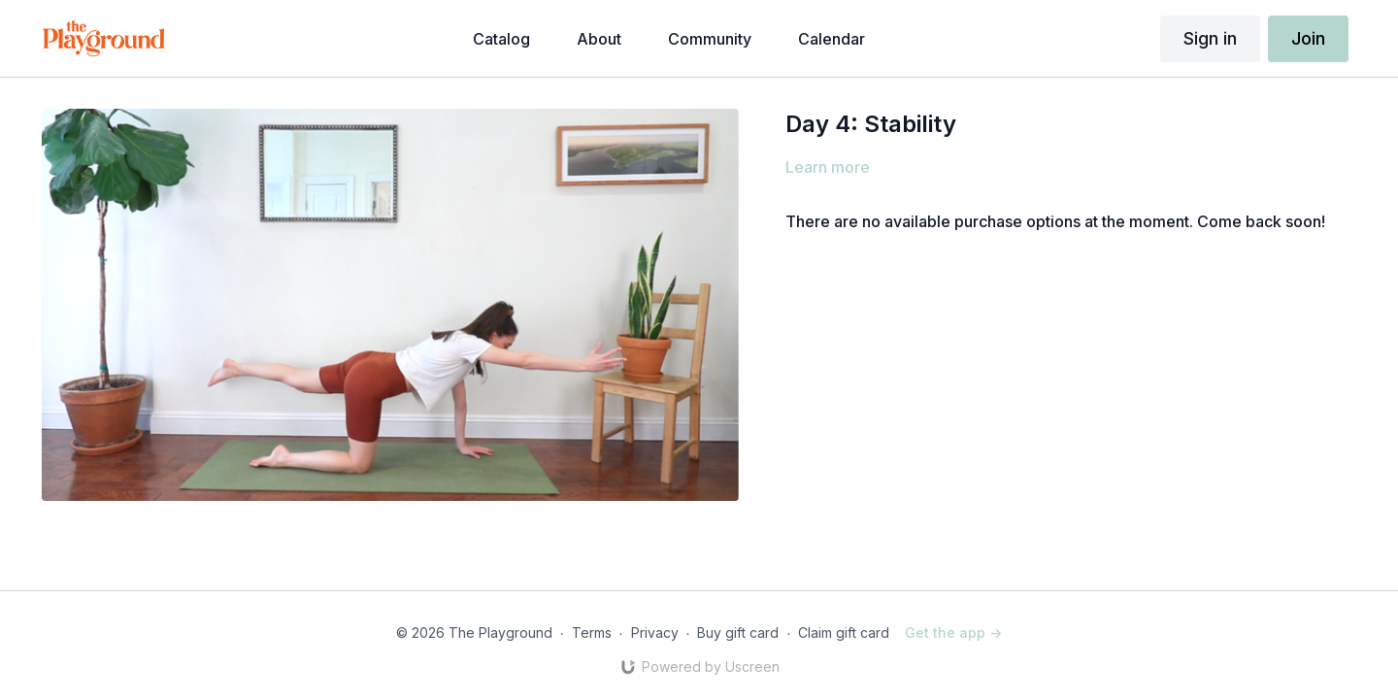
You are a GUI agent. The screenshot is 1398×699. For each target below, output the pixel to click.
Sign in (1210, 38)
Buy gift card (738, 632)
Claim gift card (843, 632)
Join (1308, 38)
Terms (592, 632)
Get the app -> (953, 632)
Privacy (655, 632)
